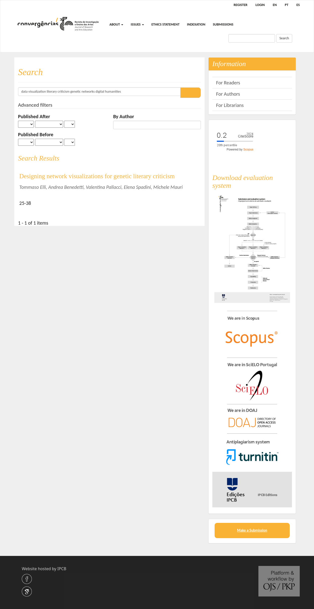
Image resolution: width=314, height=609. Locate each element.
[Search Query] (251, 38)
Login (260, 5)
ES (298, 5)
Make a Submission (252, 530)
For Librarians (230, 105)
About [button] (116, 24)
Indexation (196, 24)
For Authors (228, 94)
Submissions (223, 24)
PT (286, 5)
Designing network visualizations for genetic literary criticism (97, 176)
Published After (34, 116)
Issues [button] (137, 24)
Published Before (35, 134)
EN (275, 5)
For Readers (228, 83)
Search (284, 38)
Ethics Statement (165, 24)
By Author (123, 116)
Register (240, 5)
